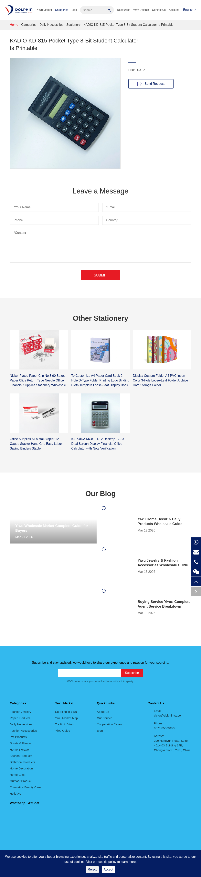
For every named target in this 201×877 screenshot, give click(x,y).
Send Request (150, 84)
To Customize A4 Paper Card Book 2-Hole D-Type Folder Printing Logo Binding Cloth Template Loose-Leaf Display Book (100, 380)
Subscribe (132, 672)
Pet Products (18, 737)
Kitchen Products (21, 755)
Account (174, 9)
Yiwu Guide (62, 730)
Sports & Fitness (20, 743)
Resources (123, 9)
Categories (62, 9)
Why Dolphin (141, 9)
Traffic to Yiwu (64, 724)
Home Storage (19, 749)
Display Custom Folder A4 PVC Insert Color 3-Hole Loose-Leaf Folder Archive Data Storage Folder (160, 380)
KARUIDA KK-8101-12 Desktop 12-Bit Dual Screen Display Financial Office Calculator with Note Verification (97, 443)
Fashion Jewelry (20, 711)
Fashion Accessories (23, 730)
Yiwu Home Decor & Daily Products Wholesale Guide (160, 521)
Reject (92, 869)
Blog (74, 9)
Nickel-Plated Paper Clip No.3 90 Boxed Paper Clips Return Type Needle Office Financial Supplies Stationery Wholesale (38, 380)
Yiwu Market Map (66, 718)
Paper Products (20, 718)
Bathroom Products (22, 762)
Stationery (73, 24)
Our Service (104, 718)
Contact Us (159, 9)
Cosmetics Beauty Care (25, 787)
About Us (103, 711)
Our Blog (100, 494)
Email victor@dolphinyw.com (168, 713)
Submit (100, 275)
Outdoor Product (20, 781)
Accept (108, 869)
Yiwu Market (44, 9)
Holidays (15, 793)
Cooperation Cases (109, 724)
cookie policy (107, 861)
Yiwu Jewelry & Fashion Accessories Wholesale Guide (163, 562)
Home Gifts (17, 774)
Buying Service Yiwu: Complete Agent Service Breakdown (164, 604)
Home (14, 24)
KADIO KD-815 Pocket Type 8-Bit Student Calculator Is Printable (128, 24)
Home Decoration (21, 768)
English (188, 9)
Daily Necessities (51, 24)
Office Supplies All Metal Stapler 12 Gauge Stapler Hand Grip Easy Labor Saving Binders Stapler (36, 443)
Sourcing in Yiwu (66, 711)
